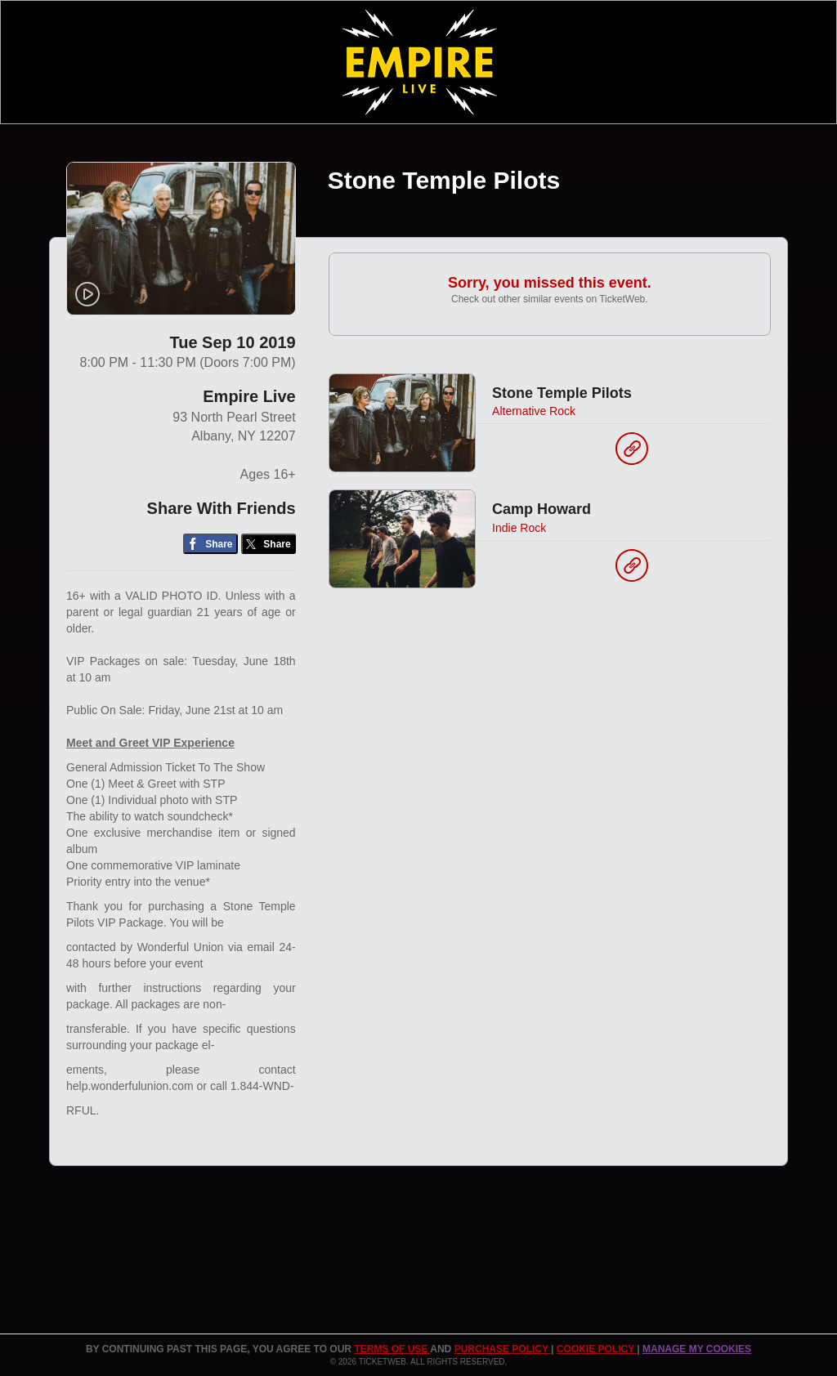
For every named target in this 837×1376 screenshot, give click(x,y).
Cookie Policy (597, 1349)
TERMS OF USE (392, 1349)
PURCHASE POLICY (502, 1349)
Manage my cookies (696, 1349)
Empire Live (249, 396)
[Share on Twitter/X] (268, 544)
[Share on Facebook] (210, 544)
